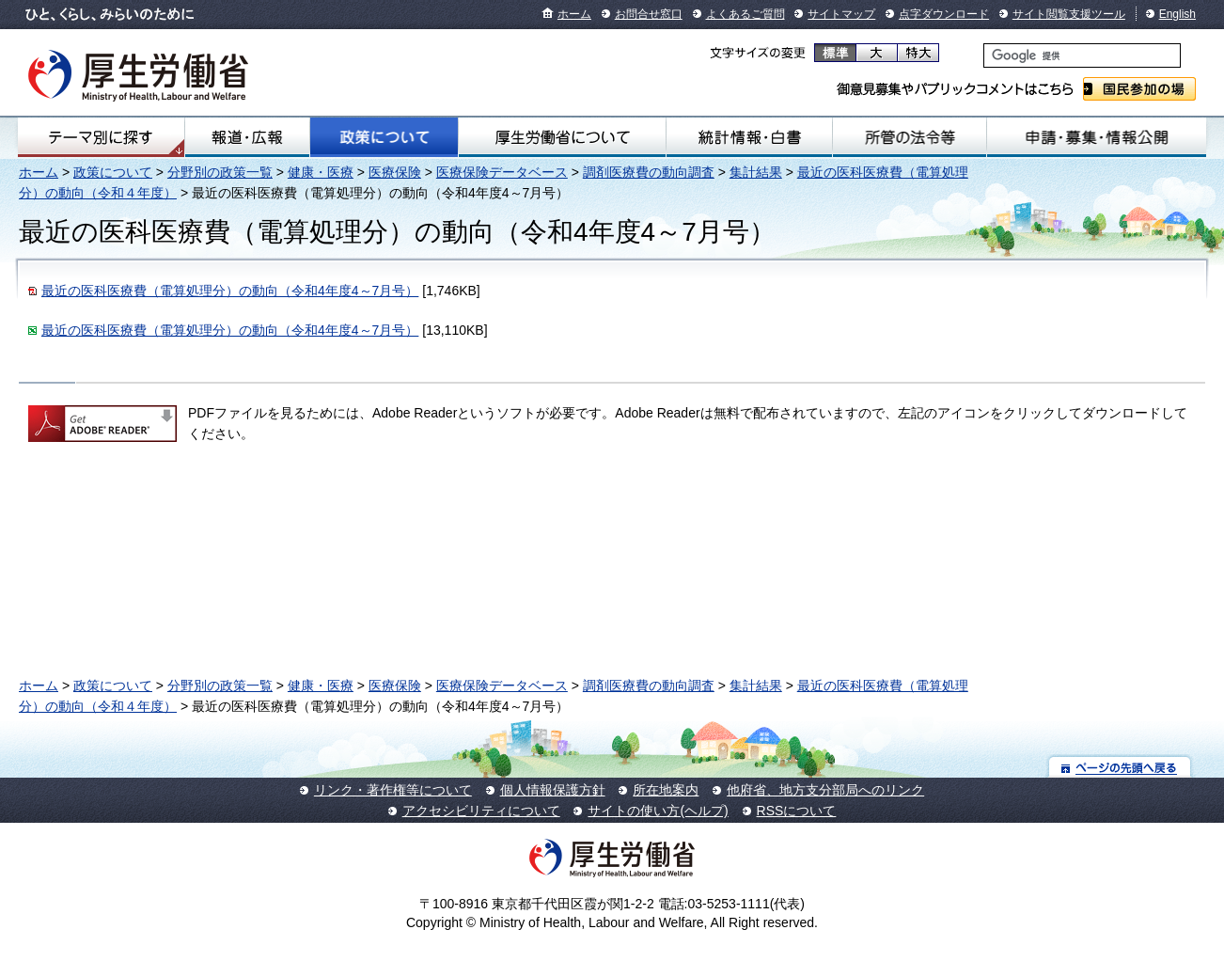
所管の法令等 (909, 137)
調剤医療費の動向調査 (648, 172)
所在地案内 (665, 789)
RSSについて (797, 810)
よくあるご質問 (745, 14)
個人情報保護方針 (552, 789)
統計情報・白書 (749, 137)
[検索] (1082, 55)
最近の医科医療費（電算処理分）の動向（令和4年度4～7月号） (229, 290)
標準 (835, 52)
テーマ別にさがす (100, 137)
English (1177, 14)
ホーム (574, 14)
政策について (384, 137)
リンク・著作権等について (393, 789)
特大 (918, 52)
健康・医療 (320, 172)
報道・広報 (247, 137)
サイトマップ (841, 14)
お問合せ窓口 (649, 14)
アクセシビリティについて (481, 810)
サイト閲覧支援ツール (1068, 14)
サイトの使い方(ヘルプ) (658, 810)
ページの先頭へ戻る (1120, 767)
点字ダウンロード (944, 14)
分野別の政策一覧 (220, 172)
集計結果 (756, 172)
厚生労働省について (562, 137)
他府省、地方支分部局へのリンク (825, 789)
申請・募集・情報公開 (1096, 137)
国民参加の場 (1139, 89)
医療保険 (395, 172)
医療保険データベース (502, 172)
